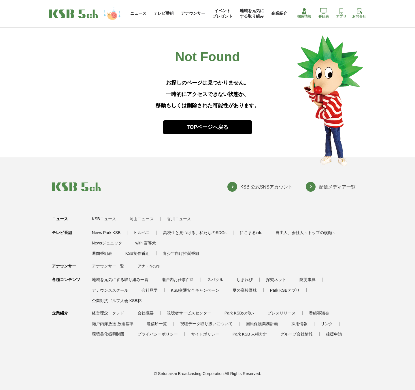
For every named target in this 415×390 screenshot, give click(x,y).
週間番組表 (102, 253)
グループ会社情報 (296, 334)
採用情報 (304, 13)
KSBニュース (104, 218)
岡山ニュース (141, 218)
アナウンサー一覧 (108, 266)
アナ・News (148, 266)
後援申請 (334, 334)
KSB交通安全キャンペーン (195, 290)
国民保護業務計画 (262, 323)
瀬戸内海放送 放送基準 (112, 323)
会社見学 (150, 290)
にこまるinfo (251, 232)
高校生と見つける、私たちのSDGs (194, 232)
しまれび (245, 279)
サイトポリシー (205, 334)
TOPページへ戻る (208, 127)
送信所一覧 (157, 323)
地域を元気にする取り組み (252, 13)
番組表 (323, 13)
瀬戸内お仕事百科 (178, 279)
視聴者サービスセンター (189, 313)
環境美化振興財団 (108, 334)
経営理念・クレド (108, 313)
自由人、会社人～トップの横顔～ (306, 232)
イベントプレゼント (222, 13)
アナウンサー (193, 13)
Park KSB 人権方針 (250, 334)
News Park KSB (106, 232)
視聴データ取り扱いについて (206, 323)
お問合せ (359, 13)
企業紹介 (279, 13)
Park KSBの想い (239, 313)
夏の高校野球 (245, 290)
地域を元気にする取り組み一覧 (120, 279)
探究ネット (276, 279)
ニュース (138, 13)
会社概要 (145, 313)
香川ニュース (179, 218)
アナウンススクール (110, 290)
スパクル (215, 279)
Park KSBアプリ (285, 290)
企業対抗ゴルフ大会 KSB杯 (117, 300)
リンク (327, 323)
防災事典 (307, 279)
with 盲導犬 (145, 243)
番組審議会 (319, 313)
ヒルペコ (142, 232)
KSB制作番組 (137, 253)
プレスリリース (281, 313)
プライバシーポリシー (157, 334)
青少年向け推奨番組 (181, 253)
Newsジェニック (107, 243)
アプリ (341, 13)
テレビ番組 (164, 13)
